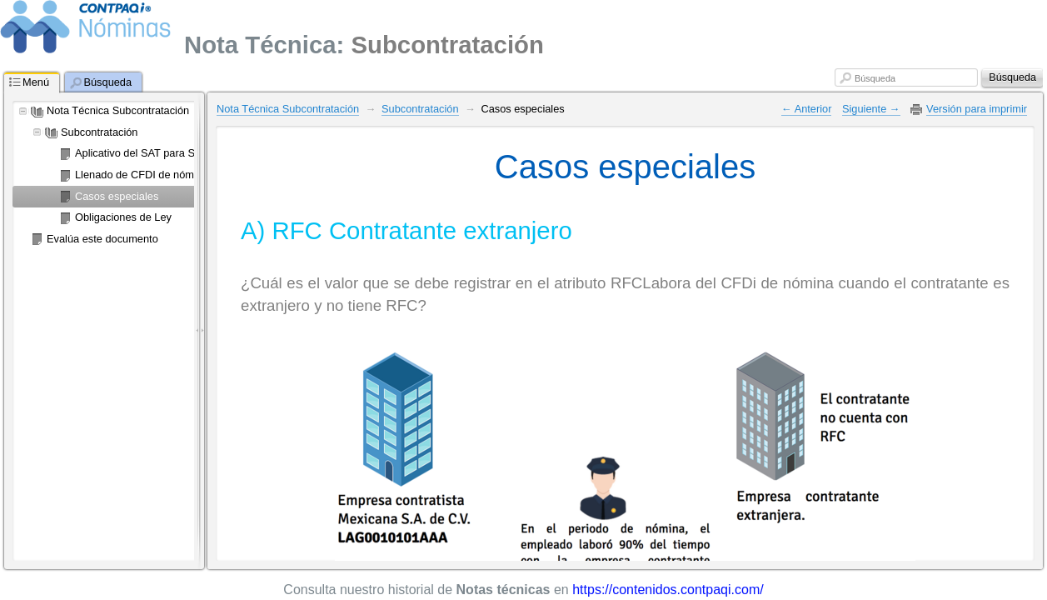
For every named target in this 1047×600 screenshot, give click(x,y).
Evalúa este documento (102, 238)
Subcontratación (99, 132)
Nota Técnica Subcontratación (118, 110)
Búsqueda (875, 78)
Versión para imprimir (976, 108)
